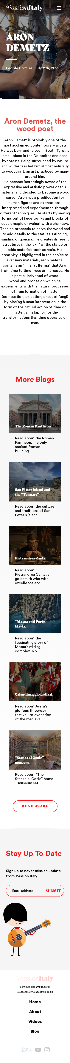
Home (35, 1002)
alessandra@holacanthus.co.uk (35, 992)
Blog (35, 1031)
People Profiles (19, 68)
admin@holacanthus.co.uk (35, 987)
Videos (35, 1022)
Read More (35, 806)
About (35, 1012)
